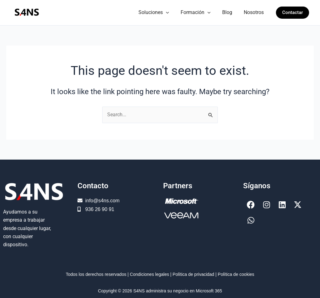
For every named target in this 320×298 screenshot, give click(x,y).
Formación (200, 12)
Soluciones (159, 12)
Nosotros (255, 12)
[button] (172, 12)
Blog (230, 12)
